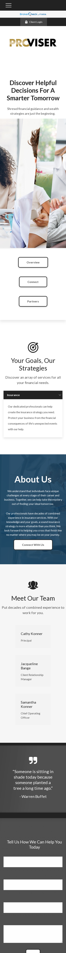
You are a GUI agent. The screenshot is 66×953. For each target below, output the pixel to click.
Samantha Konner (28, 709)
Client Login (33, 21)
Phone (33, 903)
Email (33, 881)
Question (33, 926)
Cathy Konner (32, 638)
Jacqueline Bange (29, 670)
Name (33, 858)
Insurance (13, 399)
